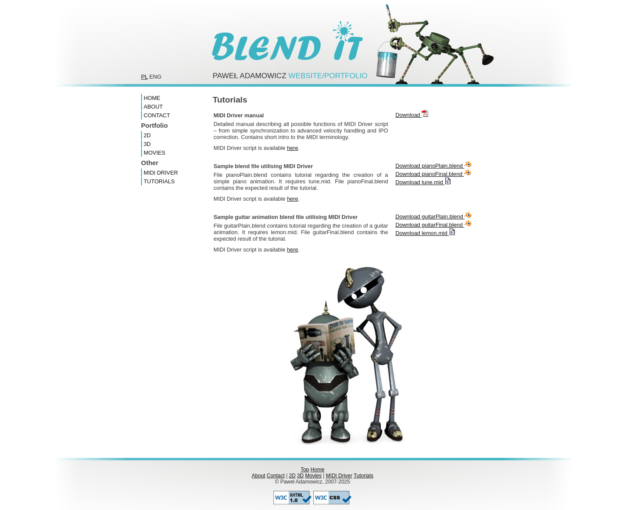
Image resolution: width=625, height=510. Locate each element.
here (292, 148)
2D (147, 135)
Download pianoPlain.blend (433, 165)
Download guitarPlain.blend (433, 216)
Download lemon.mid (425, 233)
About (153, 106)
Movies (154, 152)
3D (147, 144)
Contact (157, 115)
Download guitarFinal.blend (433, 225)
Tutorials (159, 181)
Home (152, 98)
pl (144, 76)
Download (411, 115)
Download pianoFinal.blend (433, 174)
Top (305, 470)
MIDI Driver (161, 172)
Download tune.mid (423, 182)
